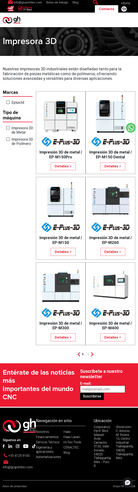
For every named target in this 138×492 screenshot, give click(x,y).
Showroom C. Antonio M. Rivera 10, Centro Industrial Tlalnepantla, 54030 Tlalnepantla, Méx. (124, 442)
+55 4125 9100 (19, 455)
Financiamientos (47, 437)
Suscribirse (92, 396)
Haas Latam (71, 437)
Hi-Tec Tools (72, 442)
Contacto (106, 9)
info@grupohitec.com (28, 2)
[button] (128, 482)
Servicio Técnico (47, 442)
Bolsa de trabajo (57, 2)
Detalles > (63, 166)
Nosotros (42, 432)
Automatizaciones (48, 457)
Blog (76, 2)
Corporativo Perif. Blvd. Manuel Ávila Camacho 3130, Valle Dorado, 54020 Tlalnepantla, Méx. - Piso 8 (102, 446)
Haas (67, 432)
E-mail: (85, 383)
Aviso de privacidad (14, 486)
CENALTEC (71, 447)
